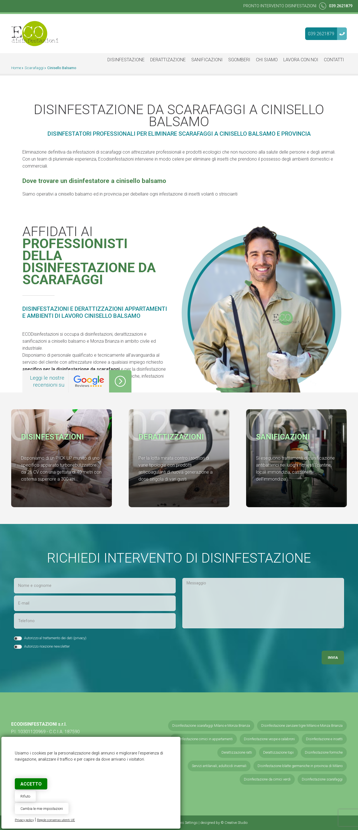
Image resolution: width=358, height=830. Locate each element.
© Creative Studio (234, 822)
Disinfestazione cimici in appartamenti (203, 739)
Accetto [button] (31, 784)
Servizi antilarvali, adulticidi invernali (219, 766)
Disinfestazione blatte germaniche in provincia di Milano (300, 766)
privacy (79, 638)
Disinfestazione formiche (324, 752)
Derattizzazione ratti (237, 752)
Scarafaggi (34, 67)
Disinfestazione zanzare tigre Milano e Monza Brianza (302, 725)
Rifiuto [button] (25, 796)
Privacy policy (24, 820)
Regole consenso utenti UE (56, 820)
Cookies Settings (185, 822)
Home (16, 67)
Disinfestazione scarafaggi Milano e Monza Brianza (211, 725)
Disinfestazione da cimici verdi (267, 779)
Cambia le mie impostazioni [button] (41, 809)
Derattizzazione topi (278, 752)
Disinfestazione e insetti (324, 739)
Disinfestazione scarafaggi (322, 779)
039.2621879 (340, 6)
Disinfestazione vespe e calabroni (269, 739)
